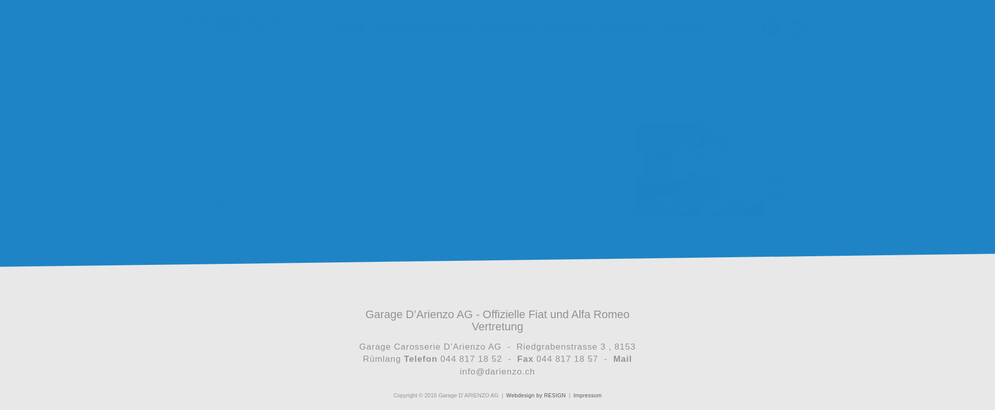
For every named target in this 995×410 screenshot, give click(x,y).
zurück (223, 203)
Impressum (586, 395)
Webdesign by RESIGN (536, 395)
